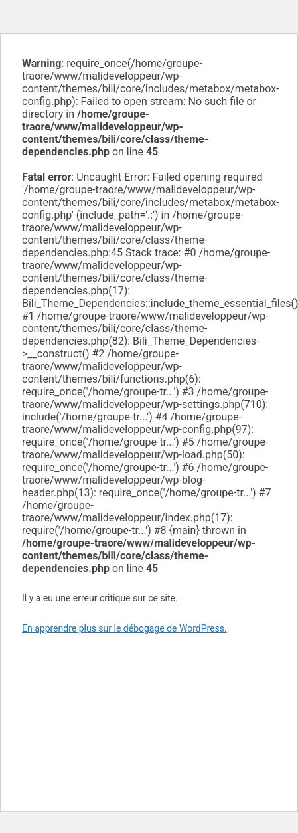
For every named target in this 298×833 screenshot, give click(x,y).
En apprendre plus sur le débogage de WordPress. (124, 628)
